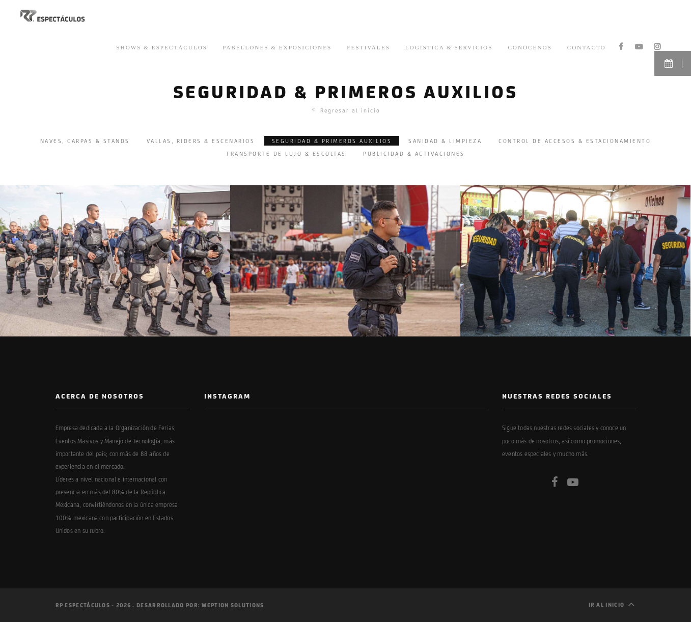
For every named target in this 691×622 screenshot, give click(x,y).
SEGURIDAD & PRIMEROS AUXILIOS (332, 140)
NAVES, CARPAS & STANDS (85, 140)
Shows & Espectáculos (161, 46)
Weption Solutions (233, 605)
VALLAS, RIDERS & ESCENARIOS (201, 140)
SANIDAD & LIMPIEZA (445, 140)
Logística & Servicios (449, 46)
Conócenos (529, 46)
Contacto (586, 46)
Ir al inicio (612, 604)
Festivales (368, 46)
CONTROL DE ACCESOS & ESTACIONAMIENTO (575, 140)
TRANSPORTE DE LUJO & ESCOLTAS (286, 153)
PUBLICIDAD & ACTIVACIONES (414, 153)
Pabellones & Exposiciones (277, 46)
